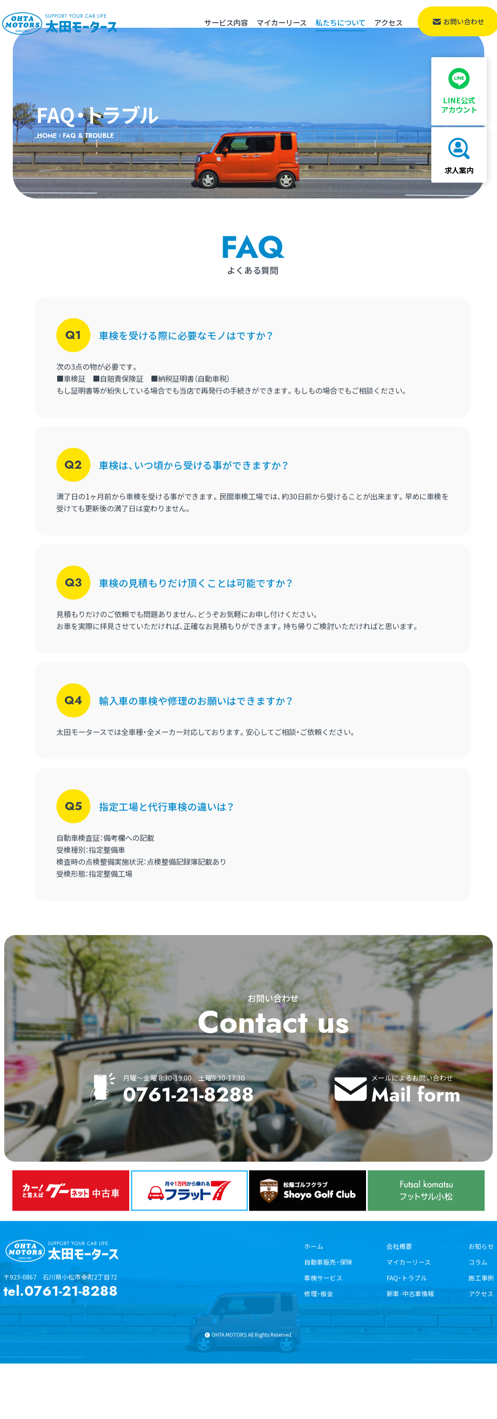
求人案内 (461, 155)
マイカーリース (281, 22)
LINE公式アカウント (461, 85)
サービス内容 (226, 22)
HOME (47, 153)
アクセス (388, 22)
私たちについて (340, 22)
